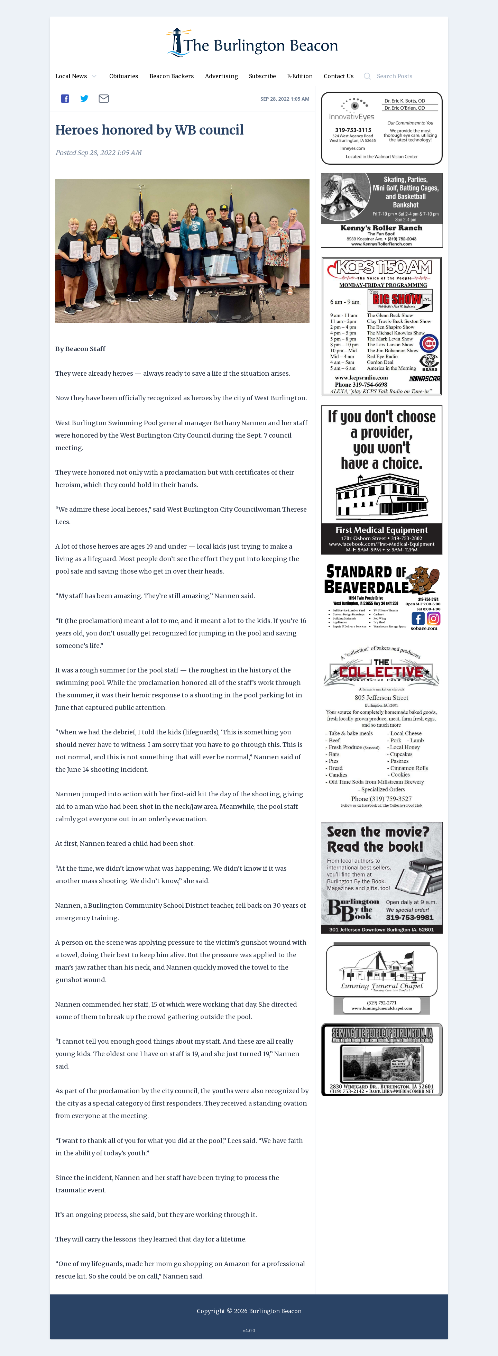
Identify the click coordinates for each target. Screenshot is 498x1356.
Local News (71, 76)
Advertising (221, 76)
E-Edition (300, 76)
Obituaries (123, 76)
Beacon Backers (171, 76)
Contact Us (339, 76)
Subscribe (262, 76)
